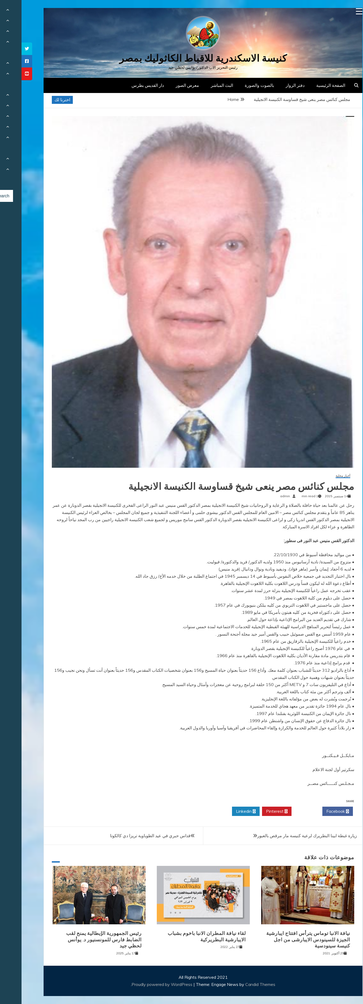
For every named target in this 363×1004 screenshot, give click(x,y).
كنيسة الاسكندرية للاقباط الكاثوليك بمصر (181, 58)
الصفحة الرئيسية (309, 85)
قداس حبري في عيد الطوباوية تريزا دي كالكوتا (128, 835)
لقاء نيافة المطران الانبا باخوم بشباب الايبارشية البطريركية (185, 936)
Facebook (316, 811)
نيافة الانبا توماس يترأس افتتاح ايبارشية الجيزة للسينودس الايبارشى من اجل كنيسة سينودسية (287, 940)
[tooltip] (5, 48)
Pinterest (255, 811)
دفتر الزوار (273, 85)
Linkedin (224, 811)
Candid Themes (239, 984)
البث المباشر (200, 85)
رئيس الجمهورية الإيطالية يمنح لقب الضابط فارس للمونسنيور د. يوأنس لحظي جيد (82, 940)
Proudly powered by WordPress (141, 984)
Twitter (285, 811)
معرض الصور (166, 85)
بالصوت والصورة (237, 85)
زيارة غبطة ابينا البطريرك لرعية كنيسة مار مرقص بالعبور (285, 835)
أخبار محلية (321, 476)
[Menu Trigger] (337, 11)
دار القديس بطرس (126, 85)
